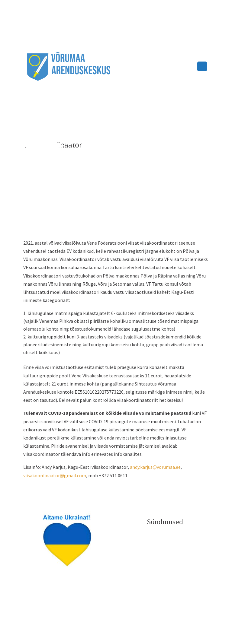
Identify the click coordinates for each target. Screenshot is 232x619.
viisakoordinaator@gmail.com (54, 475)
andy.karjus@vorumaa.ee (155, 467)
